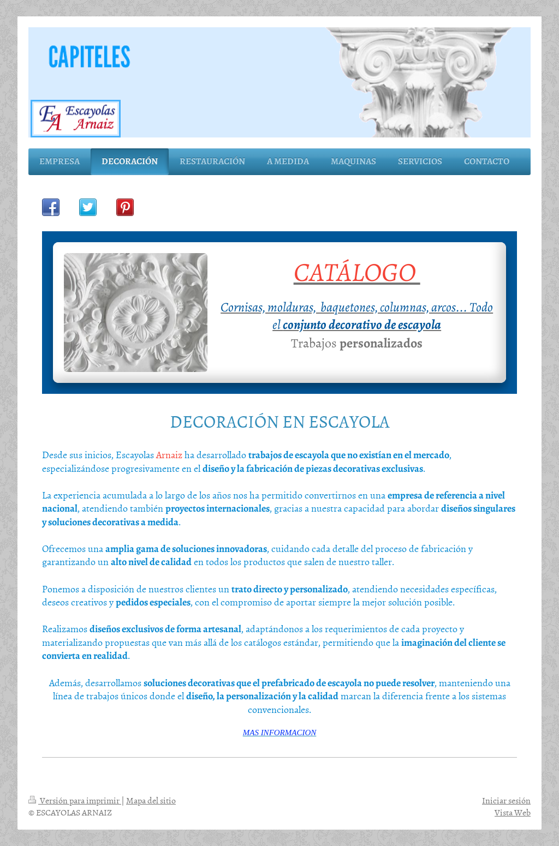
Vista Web (513, 812)
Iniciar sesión (506, 800)
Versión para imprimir (74, 800)
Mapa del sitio (151, 800)
